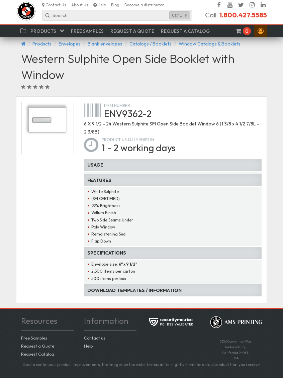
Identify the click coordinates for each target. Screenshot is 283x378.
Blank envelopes (105, 44)
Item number (117, 105)
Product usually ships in (128, 139)
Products (42, 44)
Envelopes (70, 44)
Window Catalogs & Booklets (210, 44)
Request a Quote (37, 346)
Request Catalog (37, 354)
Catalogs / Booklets (150, 44)
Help (88, 346)
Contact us (94, 338)
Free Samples (34, 338)
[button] (260, 31)
